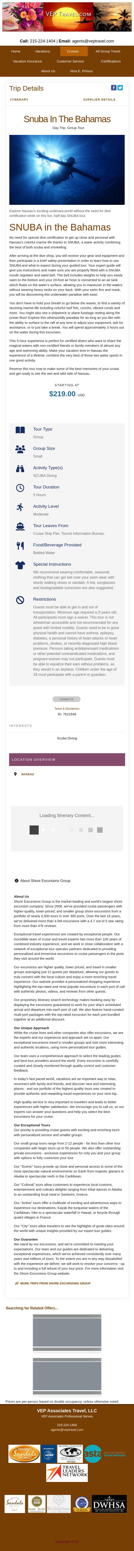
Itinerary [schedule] (19, 99)
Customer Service (70, 61)
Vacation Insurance (27, 61)
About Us (48, 71)
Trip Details (26, 88)
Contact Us (66, 699)
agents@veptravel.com (67, 1430)
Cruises (73, 51)
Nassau (27, 774)
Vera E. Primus (81, 71)
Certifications (111, 61)
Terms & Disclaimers (67, 708)
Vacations (42, 51)
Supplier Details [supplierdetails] (99, 99)
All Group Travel (108, 51)
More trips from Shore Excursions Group (53, 1283)
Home (15, 51)
